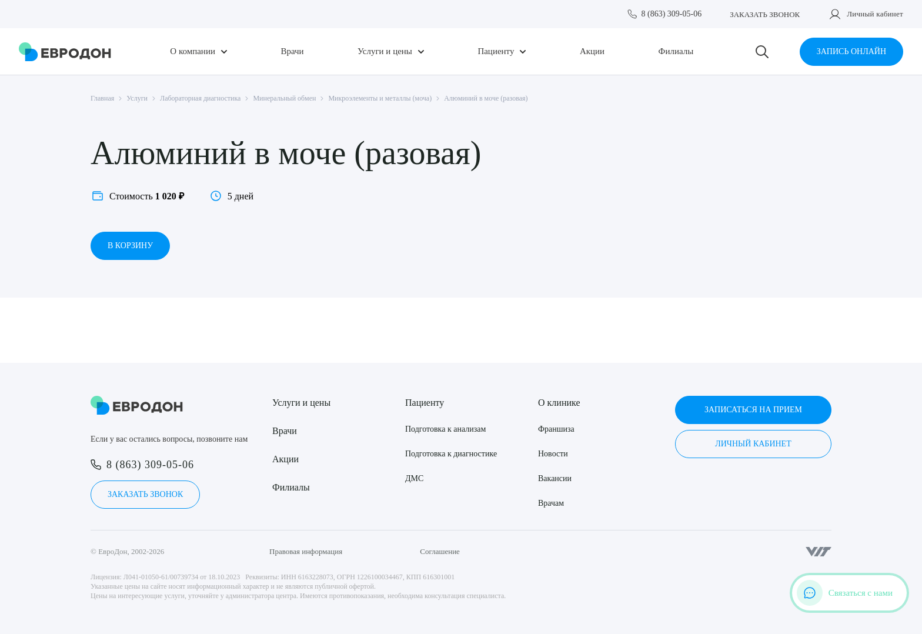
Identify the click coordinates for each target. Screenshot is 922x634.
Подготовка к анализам (445, 429)
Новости (553, 453)
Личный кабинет (875, 13)
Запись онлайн (851, 51)
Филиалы (676, 51)
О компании (192, 51)
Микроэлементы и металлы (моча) (380, 98)
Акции (592, 51)
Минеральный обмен (284, 98)
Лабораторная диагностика (200, 98)
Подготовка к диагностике (451, 453)
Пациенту (495, 51)
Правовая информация (305, 551)
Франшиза (556, 429)
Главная (102, 98)
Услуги (137, 98)
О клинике (559, 403)
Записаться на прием (753, 409)
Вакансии (555, 478)
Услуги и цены (385, 51)
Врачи (291, 51)
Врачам (551, 503)
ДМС (414, 478)
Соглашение (440, 551)
